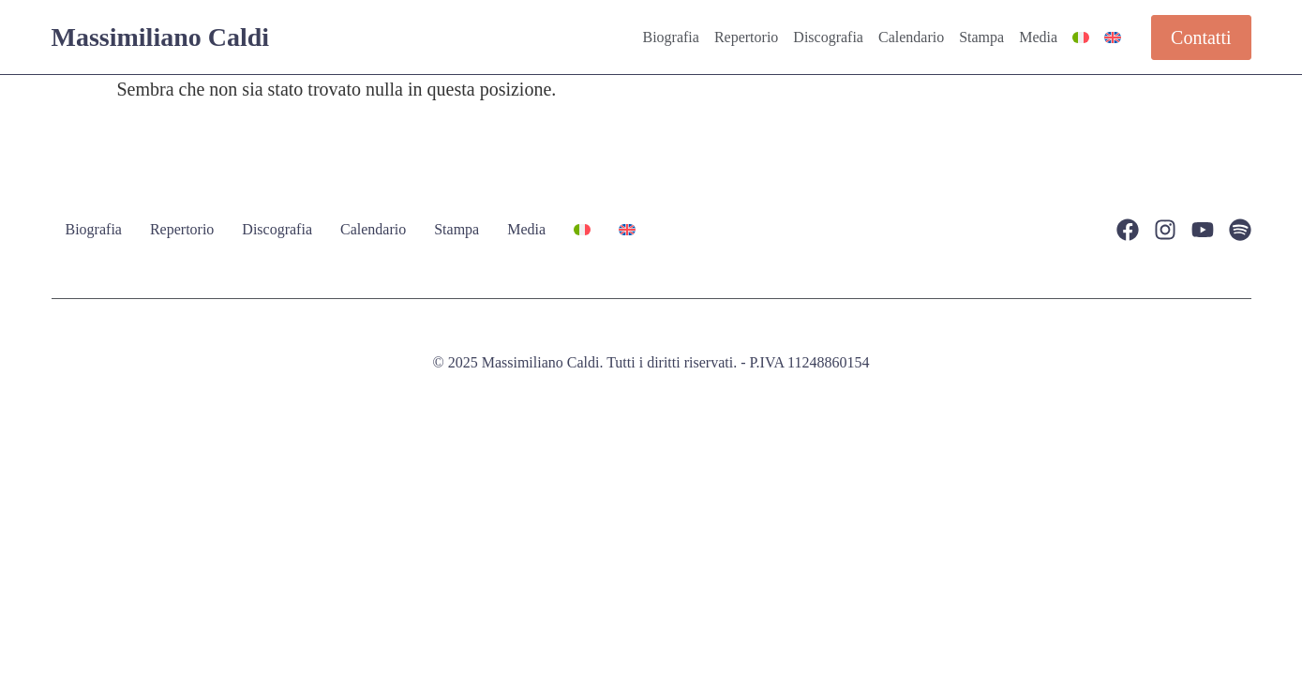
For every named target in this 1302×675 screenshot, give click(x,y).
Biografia (670, 37)
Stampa (981, 37)
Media (1038, 37)
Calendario (911, 37)
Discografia (828, 37)
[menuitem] (1081, 37)
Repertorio (746, 37)
